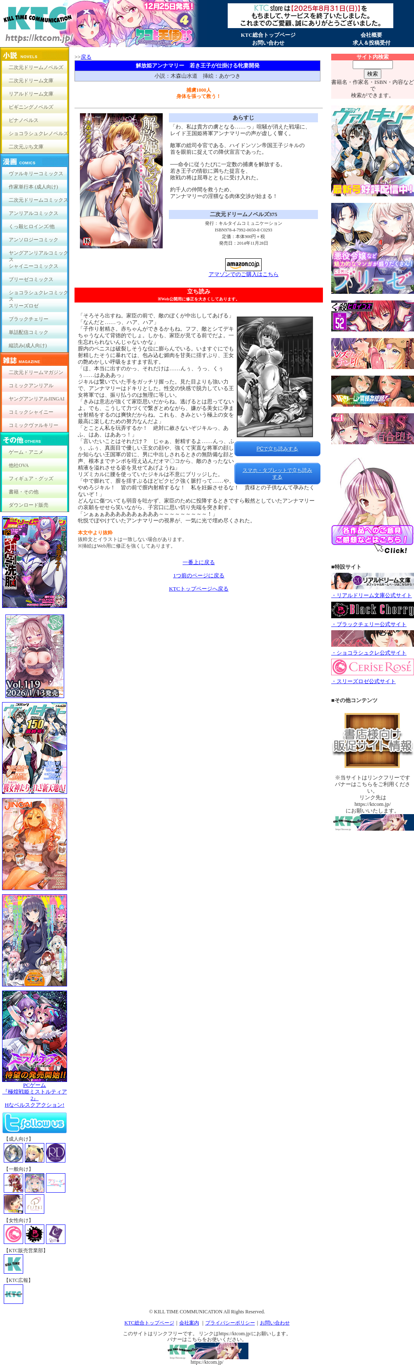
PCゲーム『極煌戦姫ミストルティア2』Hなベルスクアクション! (34, 1092)
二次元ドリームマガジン (36, 372)
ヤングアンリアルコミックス (38, 255)
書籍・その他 (24, 492)
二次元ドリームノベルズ (36, 67)
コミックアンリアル (31, 385)
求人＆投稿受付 (371, 43)
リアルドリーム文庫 (31, 94)
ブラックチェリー (28, 319)
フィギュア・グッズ (31, 478)
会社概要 (371, 35)
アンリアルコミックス (33, 213)
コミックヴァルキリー (33, 425)
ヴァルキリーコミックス (36, 173)
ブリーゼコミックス (31, 279)
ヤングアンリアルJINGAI (37, 399)
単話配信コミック (28, 332)
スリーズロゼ (24, 306)
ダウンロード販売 (28, 505)
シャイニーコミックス (33, 266)
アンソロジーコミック (33, 240)
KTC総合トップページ (268, 35)
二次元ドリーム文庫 (31, 80)
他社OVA (19, 465)
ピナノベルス (24, 120)
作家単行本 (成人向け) (33, 187)
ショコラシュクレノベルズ (38, 133)
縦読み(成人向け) (28, 345)
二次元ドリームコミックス (38, 200)
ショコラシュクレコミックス (38, 294)
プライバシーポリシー (230, 1323)
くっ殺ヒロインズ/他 (32, 226)
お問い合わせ (268, 43)
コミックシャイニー (31, 412)
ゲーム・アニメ (26, 452)
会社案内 (189, 1323)
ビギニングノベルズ (31, 107)
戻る (86, 57)
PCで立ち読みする (277, 449)
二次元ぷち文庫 (26, 147)
